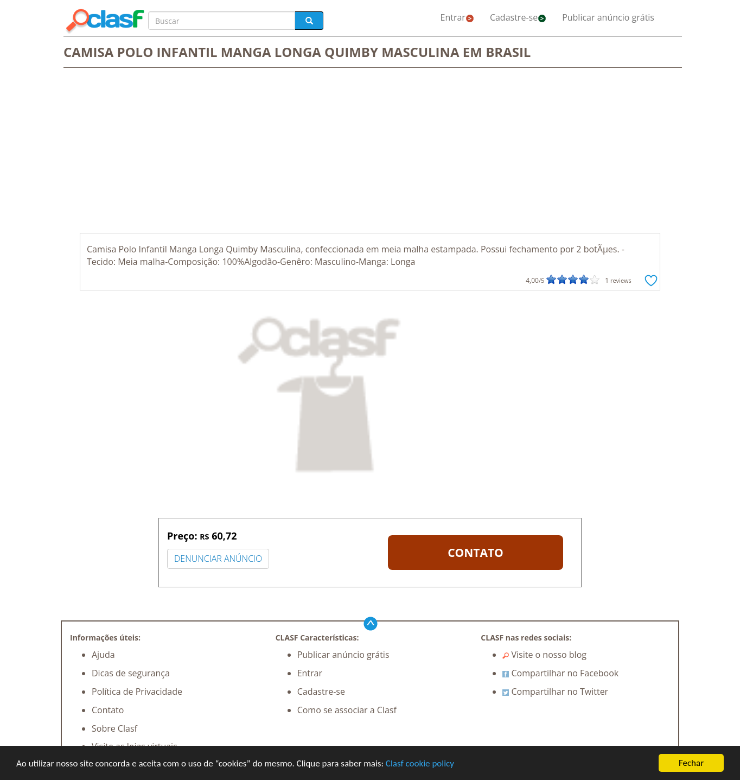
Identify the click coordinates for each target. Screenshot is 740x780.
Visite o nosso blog (544, 655)
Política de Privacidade (137, 691)
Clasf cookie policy (420, 763)
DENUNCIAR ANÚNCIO (218, 559)
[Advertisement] (370, 151)
